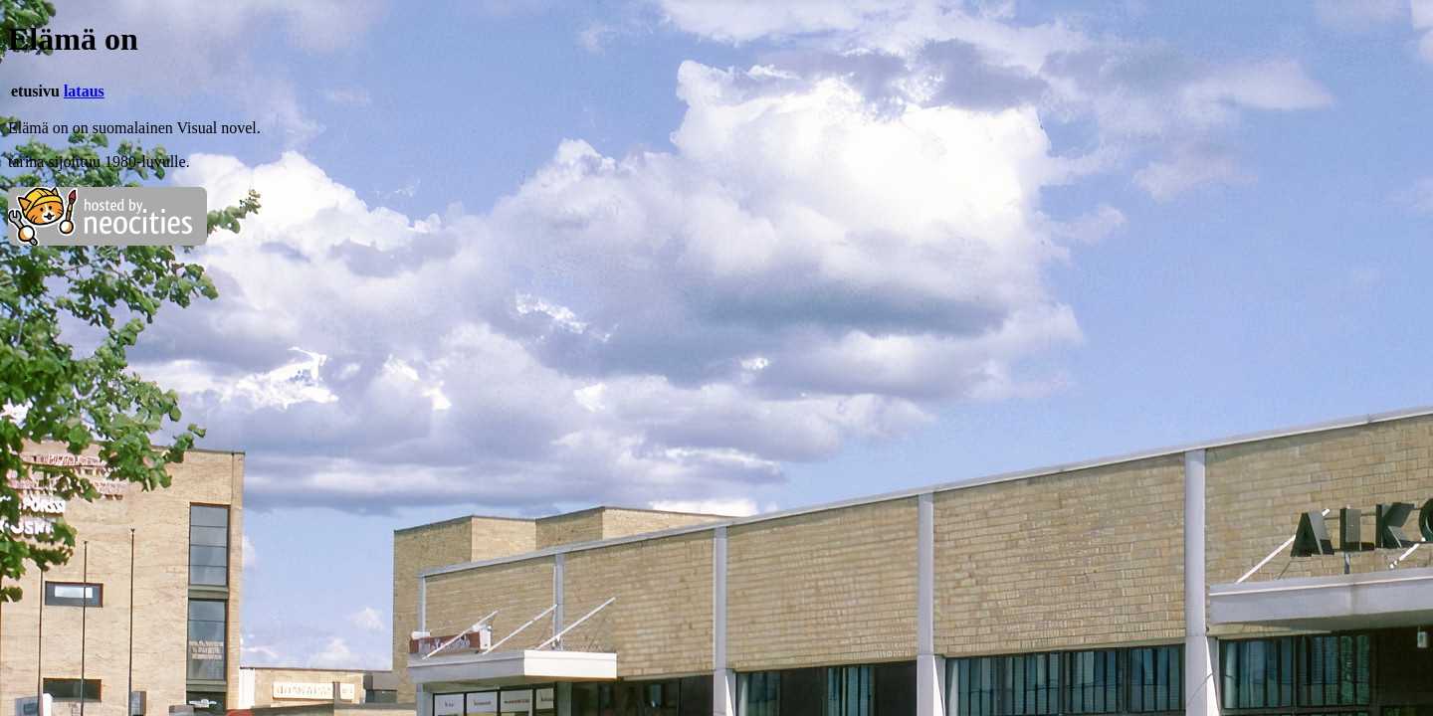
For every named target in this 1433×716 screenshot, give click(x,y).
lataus (84, 91)
